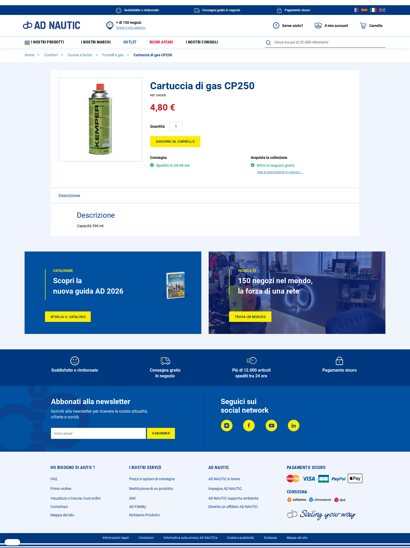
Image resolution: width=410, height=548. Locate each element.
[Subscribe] (161, 431)
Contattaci (59, 505)
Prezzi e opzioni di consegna (152, 477)
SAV (132, 497)
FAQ (53, 477)
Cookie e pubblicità (240, 536)
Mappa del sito (62, 513)
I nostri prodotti (47, 43)
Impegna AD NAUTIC (225, 487)
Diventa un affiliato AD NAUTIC (233, 505)
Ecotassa (270, 536)
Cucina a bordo (80, 57)
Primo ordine (60, 487)
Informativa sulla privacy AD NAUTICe (190, 536)
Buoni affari (168, 43)
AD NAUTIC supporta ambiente (233, 497)
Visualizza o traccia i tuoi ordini (75, 497)
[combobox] (325, 42)
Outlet (135, 43)
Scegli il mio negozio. (131, 28)
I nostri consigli (211, 43)
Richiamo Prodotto (144, 513)
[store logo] (51, 25)
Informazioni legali (115, 536)
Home (30, 57)
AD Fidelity (137, 505)
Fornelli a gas (113, 57)
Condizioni (146, 536)
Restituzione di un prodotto (151, 487)
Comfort (51, 57)
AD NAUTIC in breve (224, 477)
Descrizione (69, 188)
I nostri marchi (98, 43)
